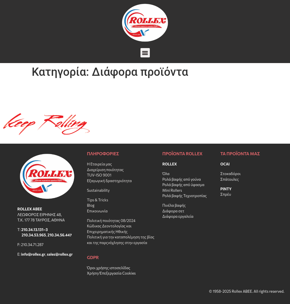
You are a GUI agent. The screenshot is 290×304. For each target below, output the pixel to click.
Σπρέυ (225, 194)
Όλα (165, 173)
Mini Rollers (172, 190)
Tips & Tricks (97, 200)
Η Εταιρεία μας (99, 164)
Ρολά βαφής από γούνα (181, 179)
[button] (145, 52)
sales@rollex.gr (60, 254)
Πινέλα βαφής (174, 205)
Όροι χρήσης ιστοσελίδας (108, 268)
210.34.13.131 (32, 229)
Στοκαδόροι (230, 173)
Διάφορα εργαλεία (177, 216)
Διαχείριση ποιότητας (105, 169)
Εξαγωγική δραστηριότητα (109, 180)
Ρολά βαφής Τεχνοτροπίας (184, 195)
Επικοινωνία (97, 211)
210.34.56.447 (60, 235)
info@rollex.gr (33, 254)
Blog (91, 205)
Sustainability (98, 190)
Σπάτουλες (229, 179)
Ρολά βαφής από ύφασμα (183, 184)
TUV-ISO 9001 (99, 175)
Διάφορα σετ (173, 211)
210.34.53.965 (34, 235)
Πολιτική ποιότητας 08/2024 (111, 220)
